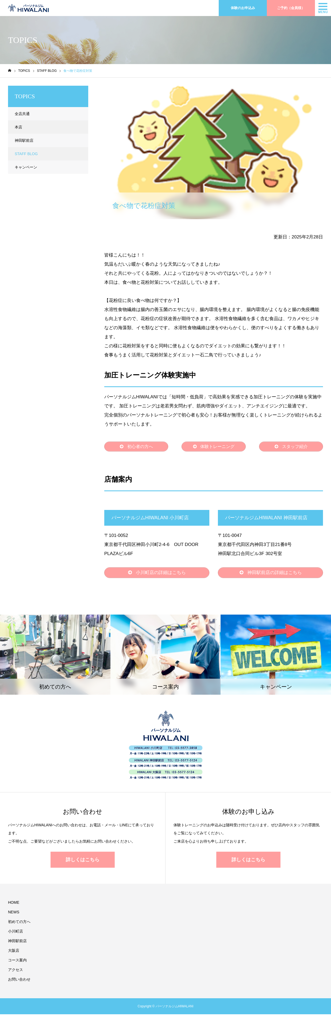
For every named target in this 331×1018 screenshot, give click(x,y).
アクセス (15, 973)
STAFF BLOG (123, 90)
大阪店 (13, 954)
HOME (13, 906)
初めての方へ (19, 925)
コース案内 (17, 964)
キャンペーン (26, 167)
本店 (18, 127)
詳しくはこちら (82, 863)
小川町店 (15, 935)
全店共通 (22, 114)
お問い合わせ (19, 983)
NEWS (13, 916)
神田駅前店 (24, 140)
